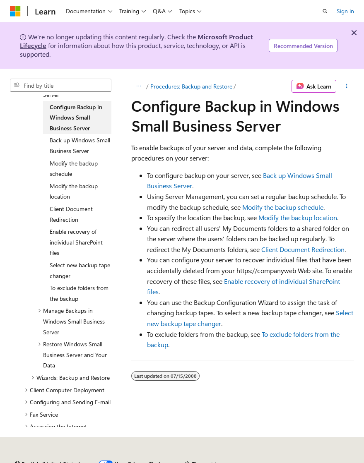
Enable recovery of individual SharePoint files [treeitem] (76, 242)
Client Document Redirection (303, 249)
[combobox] (60, 85)
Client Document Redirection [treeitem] (71, 214)
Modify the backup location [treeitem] (74, 191)
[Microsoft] (15, 11)
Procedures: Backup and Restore (191, 86)
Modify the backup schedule (282, 207)
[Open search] (325, 11)
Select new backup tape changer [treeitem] (80, 270)
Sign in (345, 11)
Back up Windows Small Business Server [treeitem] (80, 145)
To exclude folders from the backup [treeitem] (79, 293)
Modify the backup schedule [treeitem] (74, 168)
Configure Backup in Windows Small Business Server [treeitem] (76, 117)
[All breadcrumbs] (138, 86)
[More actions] (347, 86)
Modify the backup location (297, 217)
